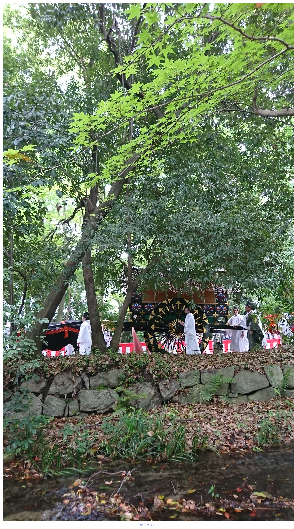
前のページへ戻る (147, 525)
